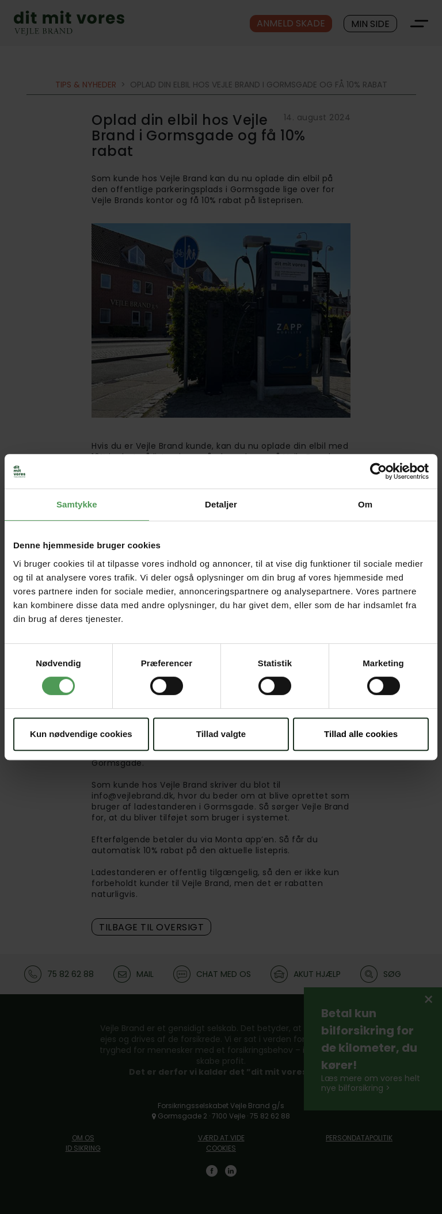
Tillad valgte (221, 734)
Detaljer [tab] (221, 504)
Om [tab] (365, 504)
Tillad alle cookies (361, 734)
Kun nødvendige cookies (81, 734)
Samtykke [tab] (76, 504)
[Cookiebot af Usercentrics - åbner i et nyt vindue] (378, 471)
